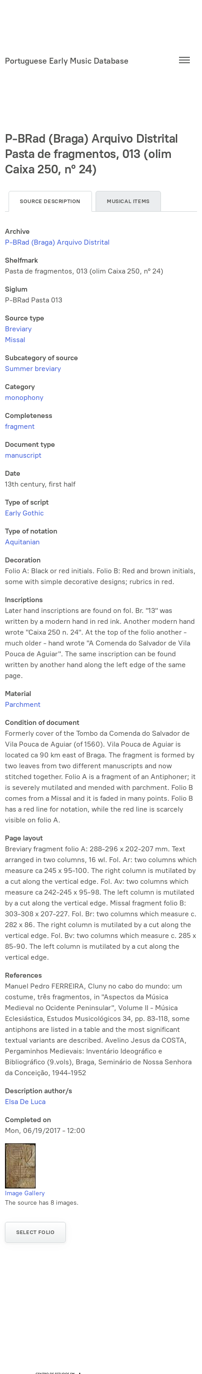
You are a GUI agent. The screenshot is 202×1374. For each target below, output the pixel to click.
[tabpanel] (101, 681)
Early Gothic (24, 513)
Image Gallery (25, 1193)
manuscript (23, 455)
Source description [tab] (50, 201)
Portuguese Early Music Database (67, 60)
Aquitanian (22, 542)
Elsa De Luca (25, 1101)
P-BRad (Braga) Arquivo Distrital (57, 242)
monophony (24, 397)
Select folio (35, 1232)
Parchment (23, 704)
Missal (15, 339)
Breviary (18, 329)
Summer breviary (33, 368)
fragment (20, 426)
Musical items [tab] (128, 201)
